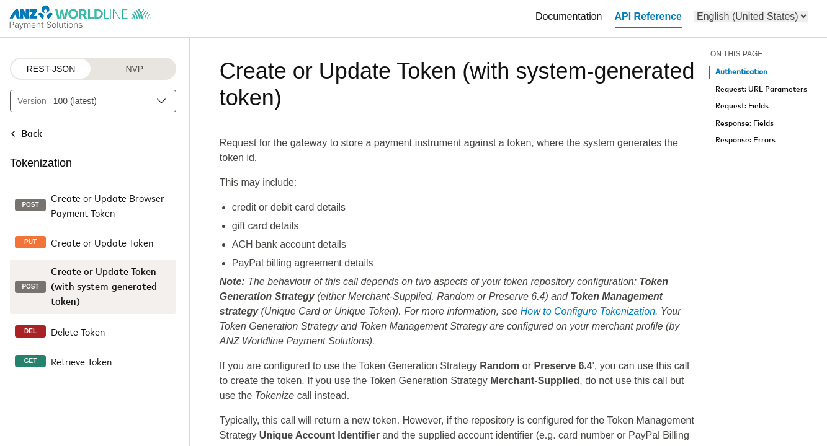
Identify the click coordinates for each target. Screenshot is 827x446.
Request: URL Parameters (761, 89)
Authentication (741, 72)
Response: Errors (745, 140)
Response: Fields (744, 124)
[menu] (751, 16)
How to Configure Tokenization (588, 311)
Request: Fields (742, 106)
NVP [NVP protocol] (134, 69)
